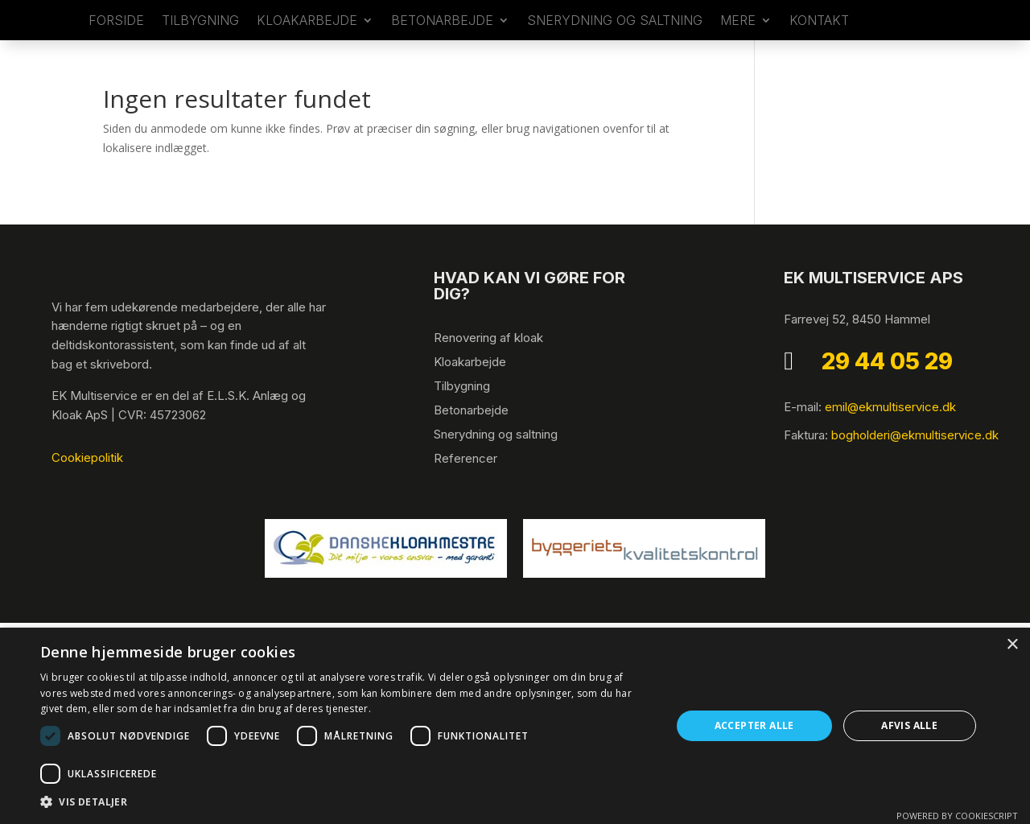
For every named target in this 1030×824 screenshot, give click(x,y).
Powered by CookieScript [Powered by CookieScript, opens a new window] (957, 816)
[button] (346, 802)
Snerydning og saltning (614, 37)
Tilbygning (462, 418)
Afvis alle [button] (909, 725)
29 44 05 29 (887, 393)
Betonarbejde (442, 37)
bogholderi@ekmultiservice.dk (915, 467)
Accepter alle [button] (754, 725)
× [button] (1012, 645)
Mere (738, 37)
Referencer (465, 490)
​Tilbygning (200, 37)
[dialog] (515, 726)
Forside (116, 37)
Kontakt (819, 37)
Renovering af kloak (488, 369)
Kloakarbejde (307, 37)
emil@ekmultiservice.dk (890, 439)
